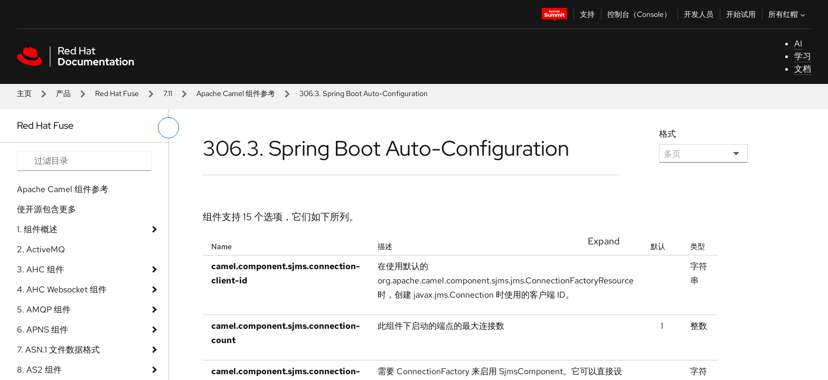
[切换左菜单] (168, 127)
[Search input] (84, 161)
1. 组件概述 (37, 229)
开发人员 (698, 14)
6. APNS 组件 (42, 329)
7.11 (167, 93)
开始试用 (741, 14)
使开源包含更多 (46, 209)
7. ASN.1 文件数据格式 (58, 349)
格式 (667, 133)
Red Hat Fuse (117, 93)
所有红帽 (787, 14)
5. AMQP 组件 (44, 309)
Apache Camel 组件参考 (235, 93)
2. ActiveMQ (41, 249)
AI (798, 43)
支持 (587, 14)
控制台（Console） (639, 14)
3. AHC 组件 (40, 269)
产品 (63, 93)
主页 (24, 93)
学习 (802, 56)
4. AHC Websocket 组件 (62, 289)
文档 (802, 68)
